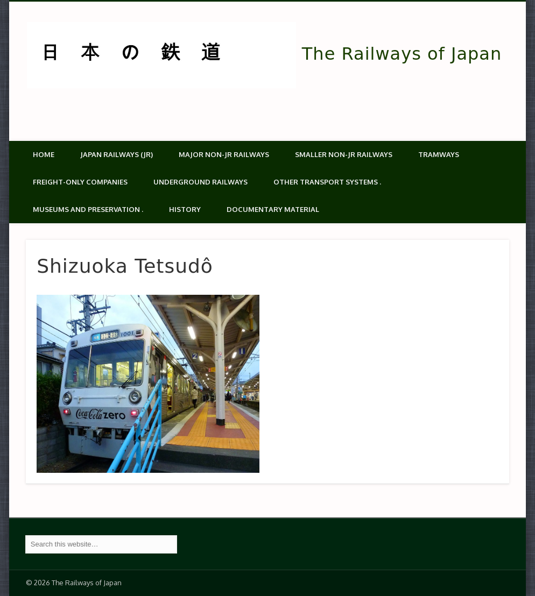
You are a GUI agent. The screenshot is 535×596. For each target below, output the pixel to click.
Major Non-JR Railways (224, 154)
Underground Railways (200, 182)
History (185, 209)
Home (43, 154)
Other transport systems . (327, 182)
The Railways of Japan (402, 54)
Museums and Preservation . (88, 209)
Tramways (438, 154)
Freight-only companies (80, 182)
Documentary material (273, 209)
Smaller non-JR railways (343, 154)
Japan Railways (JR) (116, 154)
